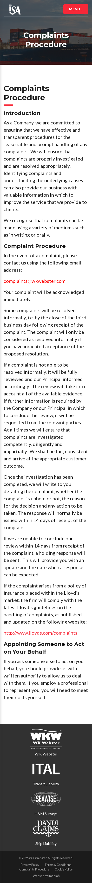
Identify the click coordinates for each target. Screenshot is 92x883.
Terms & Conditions (58, 865)
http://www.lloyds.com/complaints (40, 633)
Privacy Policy (30, 865)
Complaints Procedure (34, 869)
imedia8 (53, 876)
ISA (15, 9)
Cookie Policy (64, 869)
